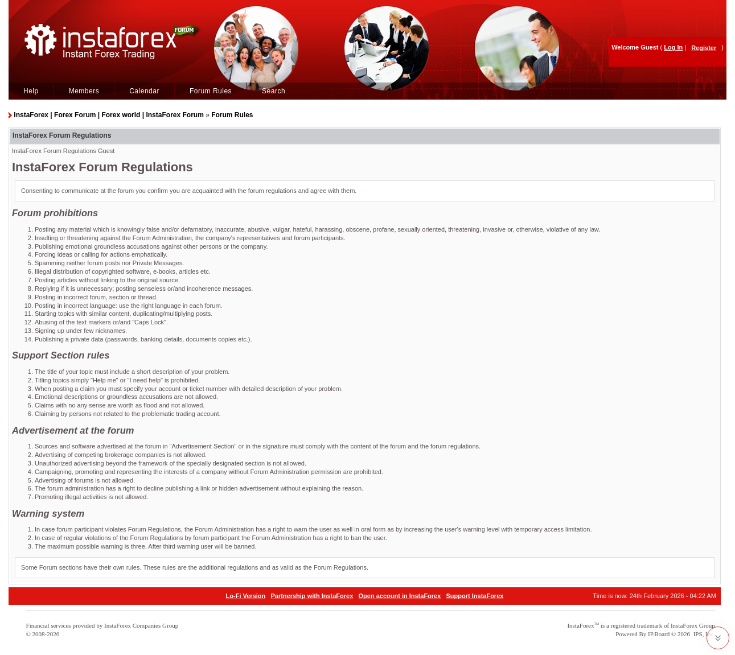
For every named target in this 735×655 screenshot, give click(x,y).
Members (84, 91)
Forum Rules (211, 91)
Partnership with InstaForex (311, 595)
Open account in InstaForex (400, 595)
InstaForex (580, 625)
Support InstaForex (475, 595)
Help (31, 91)
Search (273, 91)
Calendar (144, 91)
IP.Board (659, 634)
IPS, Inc (703, 634)
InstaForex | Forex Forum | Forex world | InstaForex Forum (108, 115)
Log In (673, 47)
